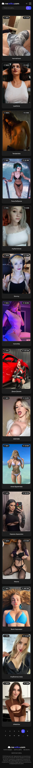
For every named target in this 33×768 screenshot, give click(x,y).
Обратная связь (16, 753)
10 (18, 735)
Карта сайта (18, 749)
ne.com (10, 3)
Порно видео (7, 749)
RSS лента (26, 749)
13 (27, 735)
